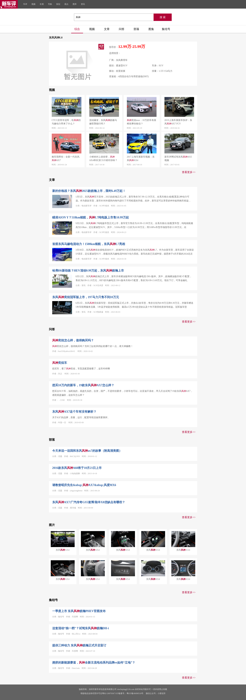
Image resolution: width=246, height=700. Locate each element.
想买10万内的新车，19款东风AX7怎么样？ (83, 385)
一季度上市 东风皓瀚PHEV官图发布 (79, 611)
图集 (151, 29)
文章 (107, 29)
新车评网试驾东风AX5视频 (178, 159)
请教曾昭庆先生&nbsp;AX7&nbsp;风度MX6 (84, 485)
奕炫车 (59, 362)
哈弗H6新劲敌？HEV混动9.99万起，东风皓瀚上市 (88, 270)
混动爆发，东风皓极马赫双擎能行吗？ (103, 122)
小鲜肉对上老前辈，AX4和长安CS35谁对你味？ (103, 159)
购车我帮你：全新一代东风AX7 (65, 159)
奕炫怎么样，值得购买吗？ (73, 340)
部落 (136, 29)
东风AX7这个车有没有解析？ (74, 411)
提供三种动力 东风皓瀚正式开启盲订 (79, 645)
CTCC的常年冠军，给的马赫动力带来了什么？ (66, 122)
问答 (121, 29)
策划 (58, 4)
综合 (77, 29)
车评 (25, 4)
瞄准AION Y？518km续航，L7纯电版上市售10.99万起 (90, 217)
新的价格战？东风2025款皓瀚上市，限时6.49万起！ (89, 191)
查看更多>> (188, 172)
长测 (42, 4)
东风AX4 (62, 550)
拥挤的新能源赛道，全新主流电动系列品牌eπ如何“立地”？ (93, 662)
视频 (33, 4)
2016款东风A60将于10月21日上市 (77, 468)
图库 (75, 4)
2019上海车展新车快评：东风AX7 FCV (178, 122)
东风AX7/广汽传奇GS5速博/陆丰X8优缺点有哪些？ (88, 502)
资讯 (83, 4)
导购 (50, 4)
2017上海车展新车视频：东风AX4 (141, 159)
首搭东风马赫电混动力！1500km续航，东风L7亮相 (88, 244)
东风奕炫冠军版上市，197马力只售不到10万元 (85, 297)
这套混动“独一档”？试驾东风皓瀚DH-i (80, 628)
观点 (66, 4)
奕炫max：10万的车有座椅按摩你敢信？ (141, 122)
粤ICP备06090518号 (135, 693)
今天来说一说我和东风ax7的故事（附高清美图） (87, 450)
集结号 (166, 29)
